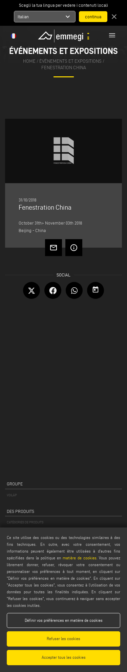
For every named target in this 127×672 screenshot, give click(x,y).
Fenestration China (63, 67)
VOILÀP (12, 495)
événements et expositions (70, 61)
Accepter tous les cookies (64, 657)
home (29, 61)
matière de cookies (80, 558)
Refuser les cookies (63, 638)
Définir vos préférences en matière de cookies (64, 620)
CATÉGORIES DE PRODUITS (25, 522)
